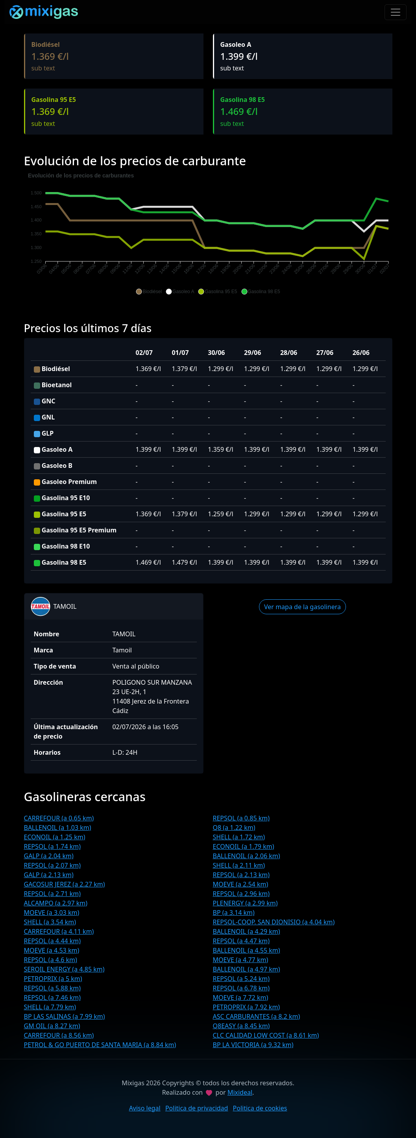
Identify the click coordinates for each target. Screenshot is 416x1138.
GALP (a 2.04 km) (49, 856)
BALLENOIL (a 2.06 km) (246, 856)
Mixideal (239, 1092)
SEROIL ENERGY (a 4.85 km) (64, 969)
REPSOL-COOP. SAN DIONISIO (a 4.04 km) (274, 922)
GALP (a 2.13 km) (49, 874)
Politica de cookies (260, 1108)
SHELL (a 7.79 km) (50, 1007)
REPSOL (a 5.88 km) (52, 988)
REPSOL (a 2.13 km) (241, 874)
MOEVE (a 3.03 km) (52, 912)
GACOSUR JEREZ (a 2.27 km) (64, 884)
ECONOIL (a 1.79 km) (243, 846)
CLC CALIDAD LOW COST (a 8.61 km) (266, 1035)
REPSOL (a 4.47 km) (241, 941)
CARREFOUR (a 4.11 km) (59, 931)
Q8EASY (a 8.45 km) (241, 1026)
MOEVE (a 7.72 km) (240, 997)
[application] (208, 234)
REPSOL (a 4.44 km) (52, 941)
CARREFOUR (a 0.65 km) (59, 818)
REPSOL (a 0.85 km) (241, 818)
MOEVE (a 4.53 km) (52, 950)
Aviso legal (145, 1108)
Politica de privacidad (196, 1108)
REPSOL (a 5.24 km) (241, 978)
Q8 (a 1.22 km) (234, 827)
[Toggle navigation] (396, 12)
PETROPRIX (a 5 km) (53, 978)
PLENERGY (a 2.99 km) (245, 903)
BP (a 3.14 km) (234, 912)
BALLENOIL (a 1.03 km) (57, 827)
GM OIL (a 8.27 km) (52, 1026)
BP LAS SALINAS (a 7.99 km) (64, 1016)
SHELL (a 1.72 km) (239, 837)
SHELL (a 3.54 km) (50, 922)
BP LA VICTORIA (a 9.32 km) (253, 1044)
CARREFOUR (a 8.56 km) (59, 1035)
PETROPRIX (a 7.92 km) (246, 1007)
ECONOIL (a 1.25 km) (54, 837)
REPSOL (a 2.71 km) (52, 893)
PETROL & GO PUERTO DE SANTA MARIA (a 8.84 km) (100, 1044)
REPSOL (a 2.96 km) (241, 893)
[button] (149, 291)
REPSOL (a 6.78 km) (241, 988)
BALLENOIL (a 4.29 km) (246, 931)
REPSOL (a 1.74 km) (52, 846)
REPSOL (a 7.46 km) (52, 997)
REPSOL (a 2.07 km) (52, 865)
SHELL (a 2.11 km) (239, 865)
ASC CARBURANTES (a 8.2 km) (256, 1016)
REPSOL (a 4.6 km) (50, 959)
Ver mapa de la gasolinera (302, 606)
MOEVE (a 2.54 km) (240, 884)
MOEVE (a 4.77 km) (240, 959)
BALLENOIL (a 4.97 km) (246, 969)
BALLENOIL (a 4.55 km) (246, 950)
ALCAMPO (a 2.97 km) (56, 903)
